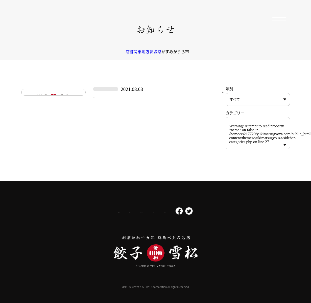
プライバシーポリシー (137, 211)
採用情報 (103, 211)
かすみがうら (109, 112)
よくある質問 (175, 211)
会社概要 (77, 211)
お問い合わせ (205, 211)
